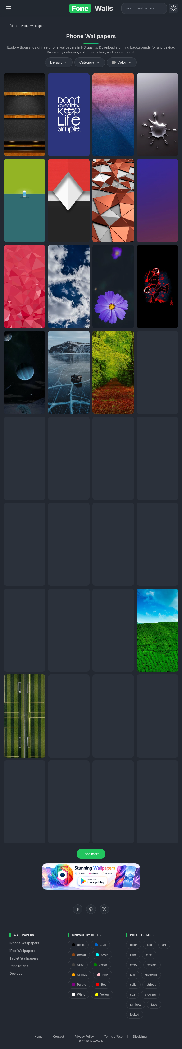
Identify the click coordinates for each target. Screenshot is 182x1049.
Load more (91, 854)
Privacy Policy (84, 1036)
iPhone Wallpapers (24, 943)
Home (39, 1036)
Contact (58, 1036)
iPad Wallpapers (22, 951)
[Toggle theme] (173, 8)
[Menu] (8, 8)
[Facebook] (77, 909)
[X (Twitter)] (104, 909)
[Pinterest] (91, 909)
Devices (15, 973)
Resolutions (18, 966)
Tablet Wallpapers (23, 958)
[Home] (11, 25)
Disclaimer (140, 1036)
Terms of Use (113, 1036)
